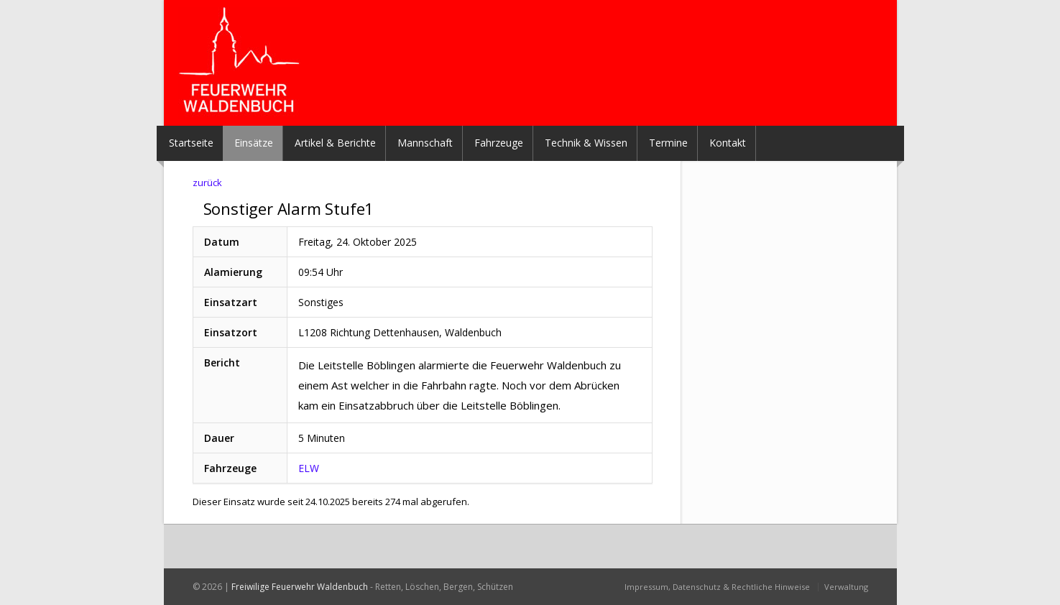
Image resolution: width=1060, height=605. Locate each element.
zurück (207, 182)
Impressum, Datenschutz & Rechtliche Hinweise (717, 586)
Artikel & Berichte (335, 142)
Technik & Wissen (586, 142)
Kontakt (727, 142)
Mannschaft (425, 142)
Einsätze (253, 142)
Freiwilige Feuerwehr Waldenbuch (299, 587)
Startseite (191, 142)
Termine (668, 142)
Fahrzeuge (498, 142)
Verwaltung (846, 586)
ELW (308, 468)
